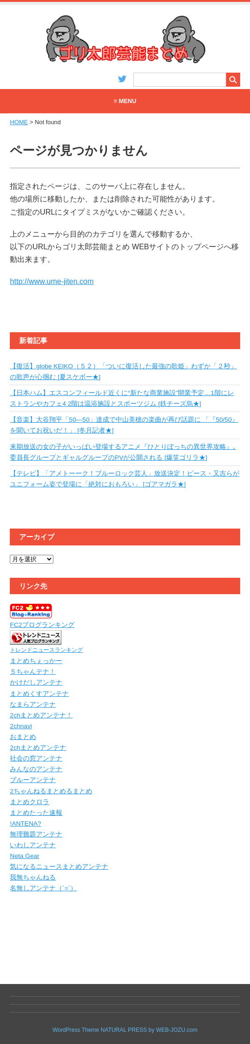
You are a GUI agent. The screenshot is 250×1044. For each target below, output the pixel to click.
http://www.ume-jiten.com (52, 281)
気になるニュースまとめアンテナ (59, 866)
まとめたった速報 (36, 812)
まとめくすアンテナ (39, 693)
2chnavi (21, 726)
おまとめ (23, 736)
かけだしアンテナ (36, 682)
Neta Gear (24, 855)
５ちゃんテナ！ (33, 671)
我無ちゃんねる (33, 877)
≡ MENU (125, 100)
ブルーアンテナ (33, 779)
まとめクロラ (29, 801)
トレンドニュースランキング (46, 650)
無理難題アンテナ (36, 834)
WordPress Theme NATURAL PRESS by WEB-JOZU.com (125, 1030)
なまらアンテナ (33, 704)
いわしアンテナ (33, 845)
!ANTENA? (25, 823)
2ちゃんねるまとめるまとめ (51, 791)
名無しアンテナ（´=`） (43, 888)
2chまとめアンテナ (38, 747)
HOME (19, 122)
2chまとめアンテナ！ (41, 715)
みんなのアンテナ (36, 769)
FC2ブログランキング (42, 624)
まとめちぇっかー (36, 660)
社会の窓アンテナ (36, 758)
